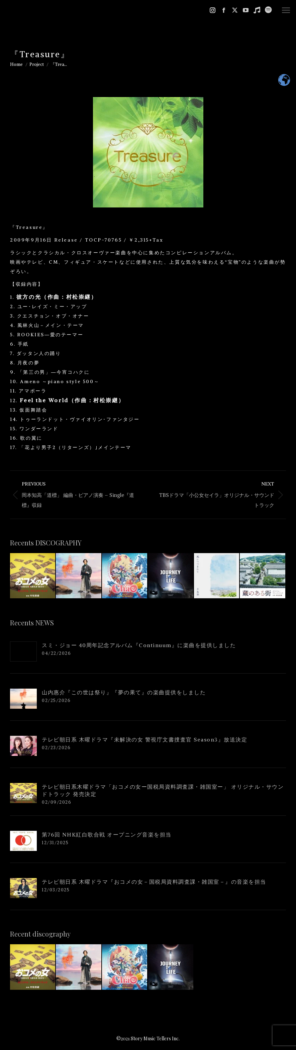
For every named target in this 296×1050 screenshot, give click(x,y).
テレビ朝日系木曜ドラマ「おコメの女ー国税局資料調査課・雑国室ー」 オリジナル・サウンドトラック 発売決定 (163, 790)
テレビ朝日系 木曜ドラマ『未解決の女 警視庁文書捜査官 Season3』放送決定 (144, 739)
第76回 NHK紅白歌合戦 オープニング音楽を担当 (107, 834)
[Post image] (23, 651)
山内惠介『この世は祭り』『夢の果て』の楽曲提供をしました (124, 692)
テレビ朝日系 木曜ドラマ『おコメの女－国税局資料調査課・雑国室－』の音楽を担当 (154, 881)
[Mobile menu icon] (286, 10)
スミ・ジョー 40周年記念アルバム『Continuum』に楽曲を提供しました (139, 645)
